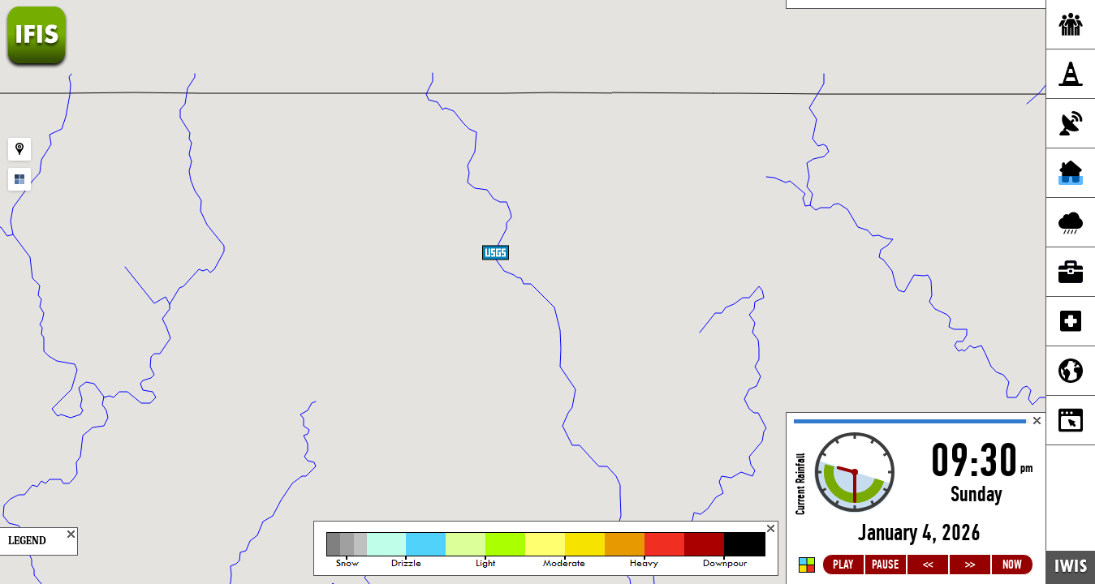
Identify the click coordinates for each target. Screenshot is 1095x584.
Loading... (916, 498)
